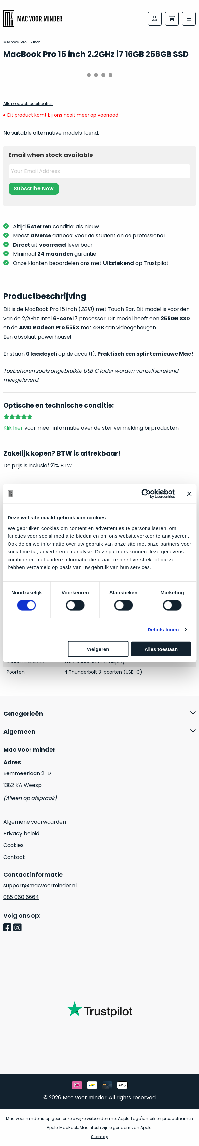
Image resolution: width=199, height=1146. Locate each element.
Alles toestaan (161, 648)
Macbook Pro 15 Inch (21, 42)
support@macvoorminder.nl (40, 885)
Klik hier (13, 428)
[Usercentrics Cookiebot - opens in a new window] (146, 494)
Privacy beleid (21, 833)
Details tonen (163, 629)
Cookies (13, 845)
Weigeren (98, 648)
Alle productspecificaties (28, 103)
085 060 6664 (21, 897)
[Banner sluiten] (189, 494)
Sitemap (99, 1136)
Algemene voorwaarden (34, 821)
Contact (14, 857)
